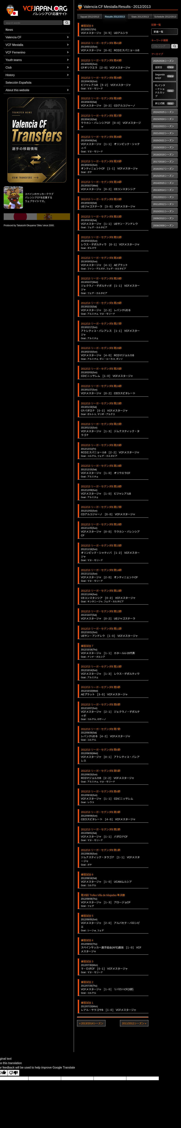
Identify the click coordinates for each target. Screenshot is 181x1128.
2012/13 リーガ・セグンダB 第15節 (101, 545)
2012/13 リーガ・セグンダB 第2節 (100, 829)
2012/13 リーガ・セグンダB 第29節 (101, 278)
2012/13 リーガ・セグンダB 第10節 (101, 666)
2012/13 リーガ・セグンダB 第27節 (101, 323)
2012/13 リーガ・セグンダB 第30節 (101, 258)
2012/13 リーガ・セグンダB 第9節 (100, 687)
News (9, 29)
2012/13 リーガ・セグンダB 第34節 (101, 182)
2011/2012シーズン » (134, 1023)
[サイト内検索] (66, 22)
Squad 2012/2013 (89, 16)
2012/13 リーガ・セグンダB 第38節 (101, 98)
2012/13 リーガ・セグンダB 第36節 (101, 137)
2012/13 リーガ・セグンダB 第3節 (100, 812)
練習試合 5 (87, 915)
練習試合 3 (87, 961)
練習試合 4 (87, 940)
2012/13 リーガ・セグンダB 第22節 (101, 424)
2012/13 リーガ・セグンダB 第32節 (101, 216)
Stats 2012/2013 (140, 16)
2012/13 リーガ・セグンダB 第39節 (101, 77)
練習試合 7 (87, 646)
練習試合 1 (87, 1002)
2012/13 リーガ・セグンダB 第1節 (100, 850)
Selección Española (18, 82)
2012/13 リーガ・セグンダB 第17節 (101, 507)
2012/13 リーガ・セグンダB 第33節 (101, 199)
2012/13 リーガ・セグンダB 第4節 (100, 791)
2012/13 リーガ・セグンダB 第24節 (101, 386)
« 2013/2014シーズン (91, 1023)
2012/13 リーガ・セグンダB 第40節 (101, 60)
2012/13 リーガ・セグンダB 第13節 (101, 590)
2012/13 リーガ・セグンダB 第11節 (101, 628)
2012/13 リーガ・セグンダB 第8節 (100, 704)
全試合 (164, 67)
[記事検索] (174, 46)
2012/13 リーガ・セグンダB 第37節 (101, 115)
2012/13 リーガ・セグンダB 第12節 (101, 611)
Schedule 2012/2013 (165, 16)
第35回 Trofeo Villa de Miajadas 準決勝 (103, 895)
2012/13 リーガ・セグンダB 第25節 (101, 368)
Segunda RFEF (164, 76)
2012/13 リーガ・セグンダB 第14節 (101, 570)
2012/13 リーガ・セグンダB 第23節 (101, 403)
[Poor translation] (13, 1073)
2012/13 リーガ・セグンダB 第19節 (101, 465)
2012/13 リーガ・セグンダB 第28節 (101, 303)
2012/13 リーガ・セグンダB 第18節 (101, 486)
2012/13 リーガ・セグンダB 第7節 (100, 729)
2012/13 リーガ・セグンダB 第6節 (100, 749)
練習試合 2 (87, 982)
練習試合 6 (87, 874)
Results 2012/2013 (115, 16)
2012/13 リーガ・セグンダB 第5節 (100, 771)
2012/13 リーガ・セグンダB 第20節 (101, 445)
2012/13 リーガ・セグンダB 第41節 (101, 43)
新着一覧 (158, 31)
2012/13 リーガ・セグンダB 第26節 (101, 348)
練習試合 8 (87, 25)
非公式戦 (164, 103)
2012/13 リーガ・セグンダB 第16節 (101, 524)
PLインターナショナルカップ (164, 90)
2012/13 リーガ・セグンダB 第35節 (101, 161)
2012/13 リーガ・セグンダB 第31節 (101, 237)
